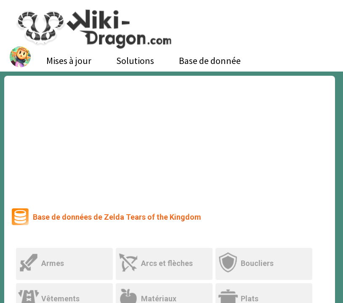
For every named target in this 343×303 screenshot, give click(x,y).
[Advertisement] (169, 139)
